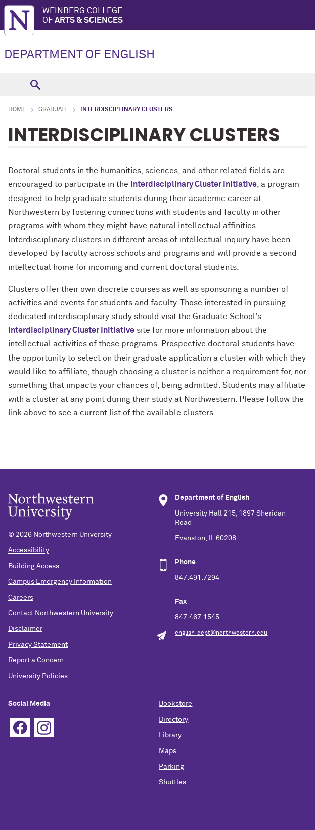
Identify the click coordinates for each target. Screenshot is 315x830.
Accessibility (28, 550)
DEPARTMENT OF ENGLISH (79, 55)
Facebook (20, 727)
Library (170, 735)
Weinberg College (178, 16)
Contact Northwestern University (60, 613)
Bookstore (175, 703)
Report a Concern (36, 660)
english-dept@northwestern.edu (221, 633)
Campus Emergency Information (60, 581)
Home (17, 110)
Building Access (33, 566)
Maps (167, 751)
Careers (20, 597)
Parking (171, 766)
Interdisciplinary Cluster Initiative (71, 330)
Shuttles (172, 782)
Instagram (44, 727)
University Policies (38, 676)
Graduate (53, 110)
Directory (173, 719)
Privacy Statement (38, 644)
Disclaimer (25, 629)
